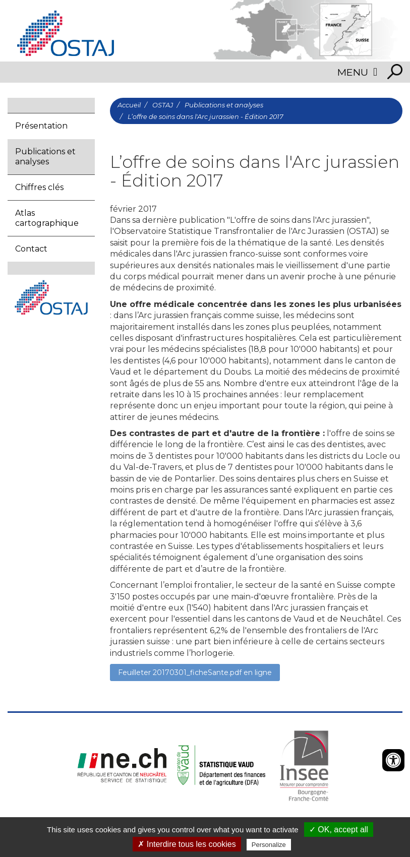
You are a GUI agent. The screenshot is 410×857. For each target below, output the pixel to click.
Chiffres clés (39, 187)
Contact (31, 249)
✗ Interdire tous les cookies (187, 844)
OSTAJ (162, 105)
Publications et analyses (45, 156)
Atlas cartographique (47, 218)
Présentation (41, 126)
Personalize (269, 844)
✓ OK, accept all (338, 829)
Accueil (129, 105)
